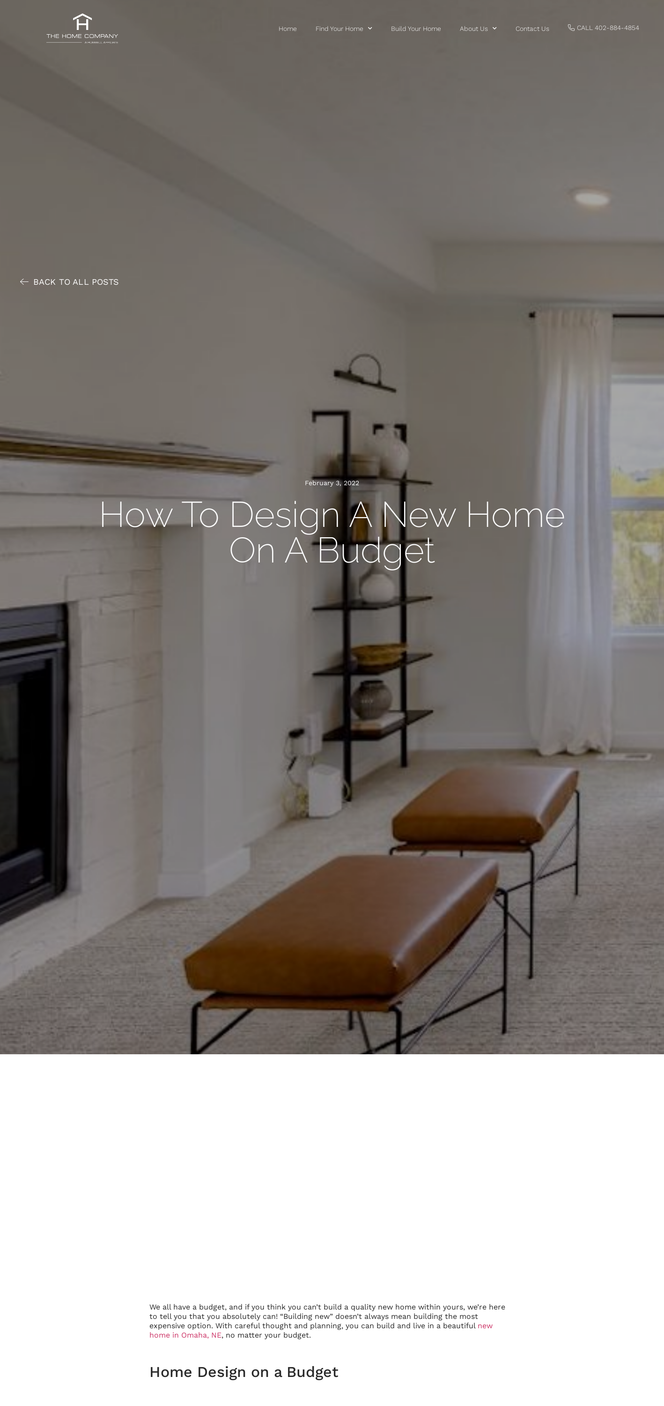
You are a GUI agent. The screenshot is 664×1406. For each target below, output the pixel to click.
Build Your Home (416, 28)
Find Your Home (344, 28)
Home (288, 28)
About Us (478, 28)
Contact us (532, 28)
